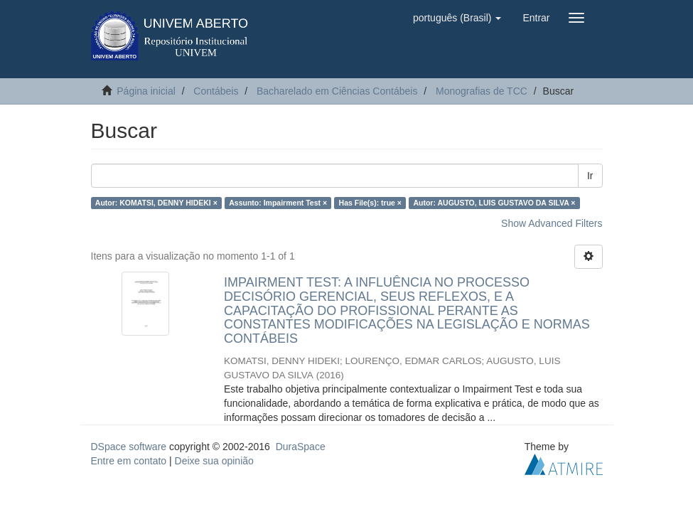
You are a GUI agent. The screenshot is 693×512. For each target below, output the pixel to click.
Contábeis (215, 91)
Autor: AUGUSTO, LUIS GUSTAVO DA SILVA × (494, 202)
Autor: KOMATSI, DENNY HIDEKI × (156, 202)
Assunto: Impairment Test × (278, 202)
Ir (590, 175)
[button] (457, 18)
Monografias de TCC (481, 91)
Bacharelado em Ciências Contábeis (337, 91)
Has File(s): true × (370, 202)
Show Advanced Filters (551, 223)
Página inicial (146, 91)
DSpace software (129, 446)
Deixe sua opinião (214, 460)
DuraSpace (301, 446)
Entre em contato (129, 460)
